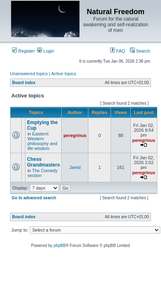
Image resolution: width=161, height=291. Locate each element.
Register (23, 50)
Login (45, 50)
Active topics (63, 73)
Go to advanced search (34, 198)
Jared (75, 167)
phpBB (60, 245)
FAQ (117, 50)
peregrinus (74, 135)
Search (140, 50)
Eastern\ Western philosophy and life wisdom (42, 141)
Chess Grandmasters (43, 162)
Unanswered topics (29, 73)
